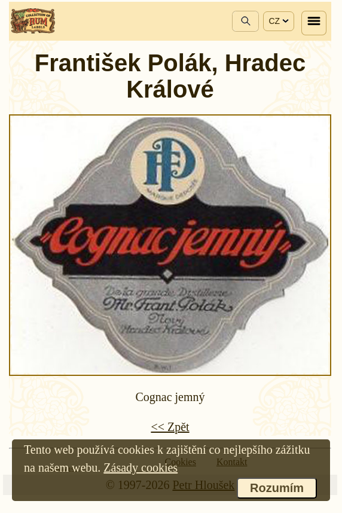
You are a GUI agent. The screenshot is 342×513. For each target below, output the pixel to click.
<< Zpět (170, 426)
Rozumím (277, 487)
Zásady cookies (140, 467)
